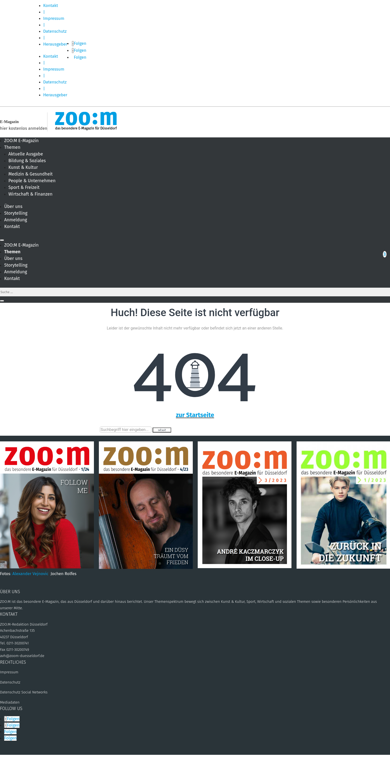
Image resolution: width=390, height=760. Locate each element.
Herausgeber (55, 44)
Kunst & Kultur (23, 167)
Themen (12, 147)
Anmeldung (15, 220)
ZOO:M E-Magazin (21, 140)
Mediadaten (10, 702)
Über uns (13, 206)
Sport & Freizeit (24, 187)
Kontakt (50, 5)
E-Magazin (9, 122)
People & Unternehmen (32, 180)
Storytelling (15, 213)
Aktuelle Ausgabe (25, 154)
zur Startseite (195, 415)
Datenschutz (55, 31)
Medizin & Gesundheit (30, 174)
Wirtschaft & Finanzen (30, 194)
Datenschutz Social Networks (23, 692)
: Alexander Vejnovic (30, 573)
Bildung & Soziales (27, 160)
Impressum (53, 18)
